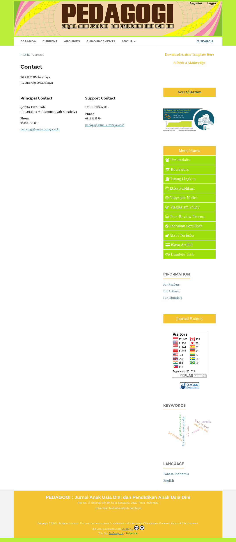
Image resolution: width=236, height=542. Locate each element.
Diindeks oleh (179, 254)
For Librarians (173, 298)
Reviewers (177, 169)
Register (196, 3)
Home (25, 54)
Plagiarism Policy (182, 207)
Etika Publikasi (180, 188)
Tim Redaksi (178, 160)
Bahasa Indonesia (176, 474)
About (127, 41)
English (168, 480)
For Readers (171, 284)
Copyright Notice (181, 197)
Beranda (28, 41)
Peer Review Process (185, 216)
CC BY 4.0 (133, 527)
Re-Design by (116, 533)
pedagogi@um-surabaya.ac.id (40, 129)
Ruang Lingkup (180, 178)
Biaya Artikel (179, 244)
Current (50, 41)
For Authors (171, 291)
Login (211, 3)
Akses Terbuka (179, 235)
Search (205, 41)
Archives (72, 41)
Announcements (100, 41)
